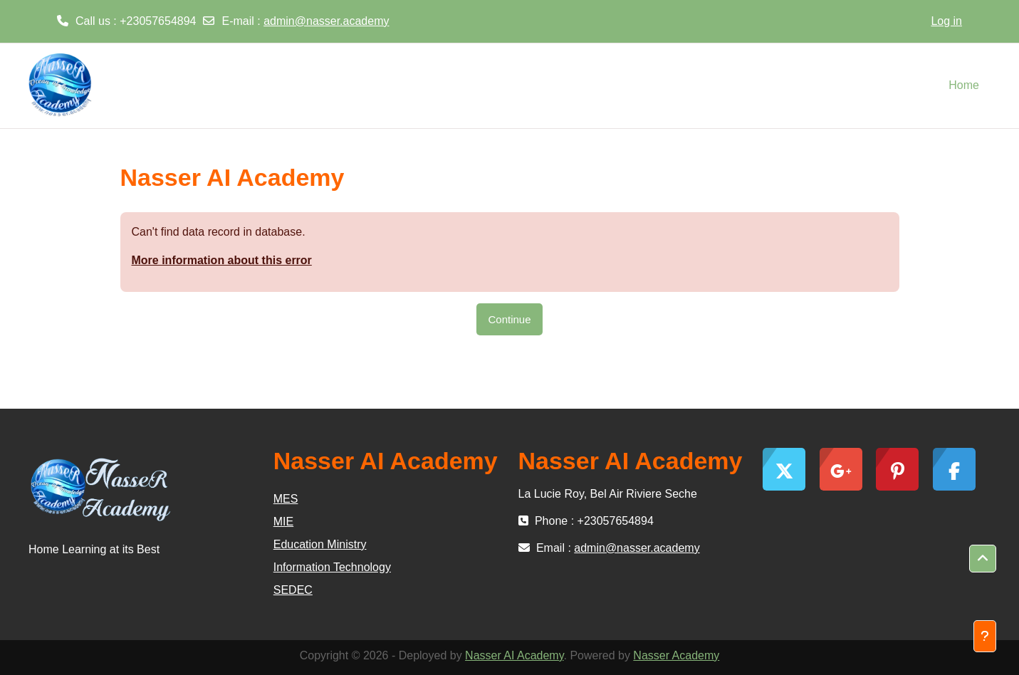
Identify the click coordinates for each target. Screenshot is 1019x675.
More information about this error (222, 260)
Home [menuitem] (964, 85)
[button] (982, 559)
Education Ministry (320, 544)
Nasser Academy (676, 655)
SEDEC (293, 590)
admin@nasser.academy (326, 21)
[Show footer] (984, 636)
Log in (946, 21)
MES (285, 499)
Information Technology (332, 567)
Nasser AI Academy (514, 655)
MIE (283, 522)
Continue (509, 319)
